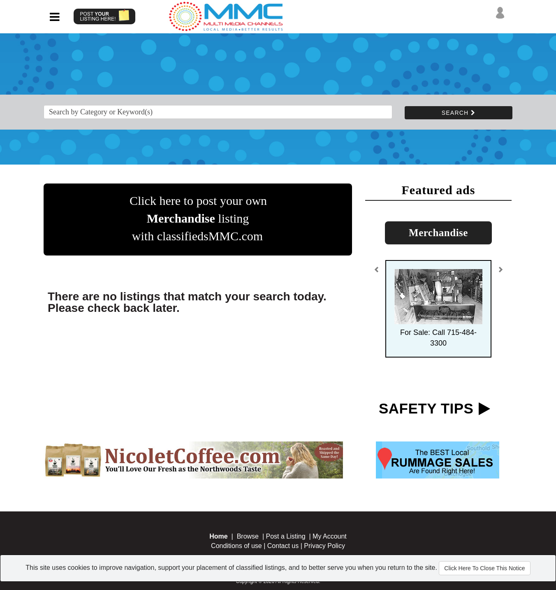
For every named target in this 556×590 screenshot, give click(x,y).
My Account (330, 536)
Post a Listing (286, 536)
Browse (248, 536)
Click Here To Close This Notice (484, 568)
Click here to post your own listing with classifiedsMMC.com (198, 218)
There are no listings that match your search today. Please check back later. (187, 302)
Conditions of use (236, 545)
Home (218, 536)
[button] (377, 273)
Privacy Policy (324, 545)
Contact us (283, 545)
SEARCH (458, 112)
